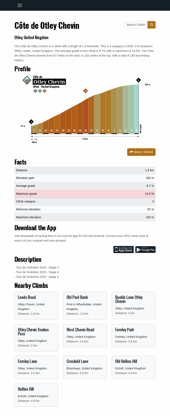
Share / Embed (141, 152)
